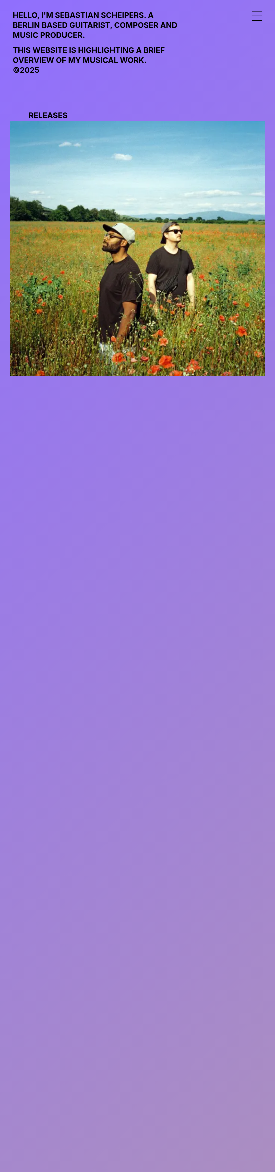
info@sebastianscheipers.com (80, 1080)
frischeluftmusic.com (62, 1045)
